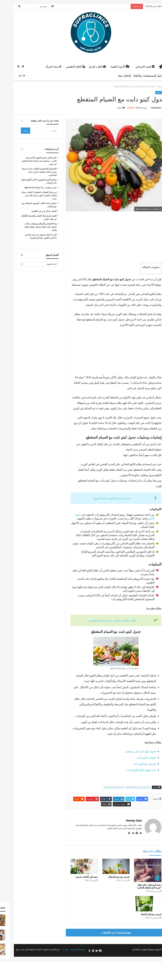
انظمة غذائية (139, 86)
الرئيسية (151, 86)
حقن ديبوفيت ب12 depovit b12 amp (30, 187)
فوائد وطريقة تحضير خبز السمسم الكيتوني (102, 620)
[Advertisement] (105, 237)
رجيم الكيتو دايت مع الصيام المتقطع (128, 787)
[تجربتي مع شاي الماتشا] (137, 903)
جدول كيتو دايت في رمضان (131, 751)
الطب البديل (87, 66)
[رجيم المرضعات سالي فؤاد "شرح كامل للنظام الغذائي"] (137, 870)
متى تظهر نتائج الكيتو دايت (131, 770)
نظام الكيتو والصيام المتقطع (103, 787)
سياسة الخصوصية (68, 949)
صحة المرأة (43, 66)
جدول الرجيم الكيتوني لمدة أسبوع (102, 498)
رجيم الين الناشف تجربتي (76, 877)
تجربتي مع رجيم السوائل (109, 877)
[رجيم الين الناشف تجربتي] (74, 866)
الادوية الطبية (110, 66)
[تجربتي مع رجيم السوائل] (106, 866)
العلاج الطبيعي (65, 66)
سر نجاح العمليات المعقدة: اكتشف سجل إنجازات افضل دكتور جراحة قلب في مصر (29, 195)
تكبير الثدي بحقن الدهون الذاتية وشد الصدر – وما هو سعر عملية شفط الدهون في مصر (29, 160)
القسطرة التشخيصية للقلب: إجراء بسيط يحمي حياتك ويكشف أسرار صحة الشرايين (29, 171)
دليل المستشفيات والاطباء (139, 75)
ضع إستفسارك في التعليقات (106, 932)
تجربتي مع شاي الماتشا (141, 914)
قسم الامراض (134, 66)
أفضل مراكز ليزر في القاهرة (34, 211)
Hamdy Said (146, 108)
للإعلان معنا (114, 75)
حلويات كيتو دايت (136, 757)
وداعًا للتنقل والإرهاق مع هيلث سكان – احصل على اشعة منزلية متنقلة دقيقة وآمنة (30, 226)
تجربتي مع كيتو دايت (135, 763)
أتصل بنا (55, 949)
